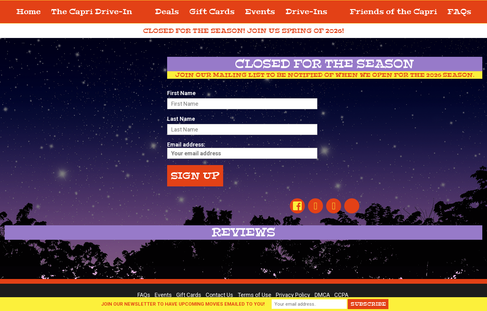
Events (260, 12)
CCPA (341, 295)
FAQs (459, 12)
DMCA (322, 295)
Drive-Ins (312, 12)
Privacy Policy (293, 295)
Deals (167, 12)
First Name (181, 93)
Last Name (181, 118)
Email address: (242, 150)
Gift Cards (211, 12)
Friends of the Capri (393, 12)
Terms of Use (254, 295)
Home (28, 12)
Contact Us (219, 295)
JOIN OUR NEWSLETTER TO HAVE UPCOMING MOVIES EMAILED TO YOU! (183, 304)
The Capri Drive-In (97, 12)
